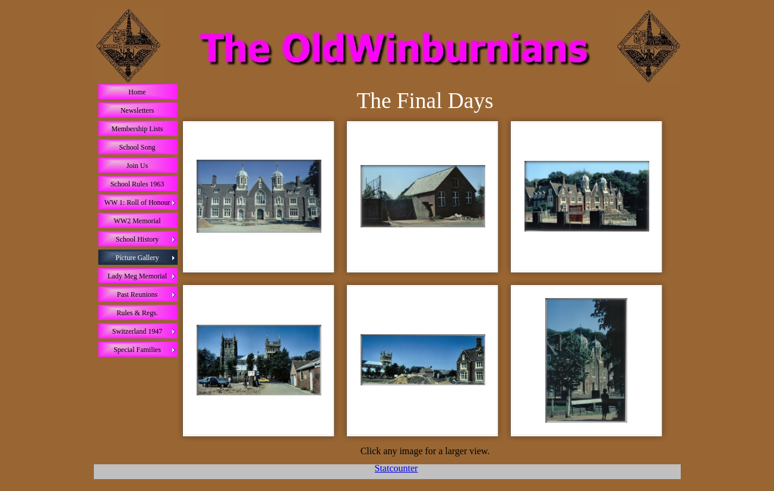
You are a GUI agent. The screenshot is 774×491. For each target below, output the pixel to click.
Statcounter (396, 468)
